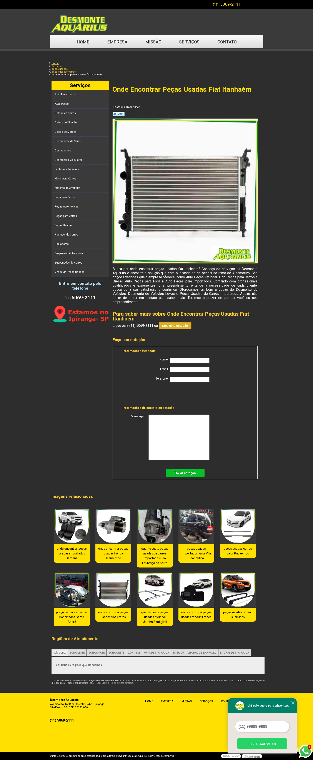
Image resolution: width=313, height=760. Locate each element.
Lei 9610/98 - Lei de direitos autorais (115, 683)
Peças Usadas (64, 225)
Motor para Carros (66, 178)
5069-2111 (230, 4)
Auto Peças (62, 103)
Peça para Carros (65, 197)
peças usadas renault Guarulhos (238, 615)
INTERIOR (178, 652)
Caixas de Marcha (66, 131)
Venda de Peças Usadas (70, 272)
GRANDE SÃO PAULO (156, 652)
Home (83, 42)
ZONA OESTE (116, 652)
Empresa (117, 42)
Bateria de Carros (66, 113)
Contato (227, 42)
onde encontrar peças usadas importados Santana (72, 553)
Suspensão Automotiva (69, 253)
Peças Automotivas (67, 206)
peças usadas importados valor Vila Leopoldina (196, 553)
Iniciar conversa (262, 743)
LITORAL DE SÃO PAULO (202, 652)
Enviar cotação (185, 473)
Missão (153, 42)
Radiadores (62, 244)
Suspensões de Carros (69, 262)
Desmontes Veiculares (69, 159)
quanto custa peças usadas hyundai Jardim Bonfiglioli (154, 617)
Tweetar (119, 114)
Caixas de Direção (66, 122)
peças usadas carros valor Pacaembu (238, 551)
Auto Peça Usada (65, 94)
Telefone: (182, 379)
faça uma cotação (175, 325)
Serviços (189, 42)
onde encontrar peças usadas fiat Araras (113, 615)
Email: (185, 369)
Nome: (185, 360)
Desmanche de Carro (68, 141)
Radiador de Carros (67, 234)
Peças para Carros (66, 215)
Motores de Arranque (68, 187)
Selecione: (59, 652)
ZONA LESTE (77, 652)
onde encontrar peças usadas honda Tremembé (113, 553)
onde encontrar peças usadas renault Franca (196, 615)
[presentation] (150, 394)
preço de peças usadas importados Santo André (72, 617)
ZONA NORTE (96, 652)
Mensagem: (170, 437)
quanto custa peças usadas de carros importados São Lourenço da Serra (154, 556)
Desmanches (63, 150)
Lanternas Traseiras (67, 169)
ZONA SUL (134, 652)
